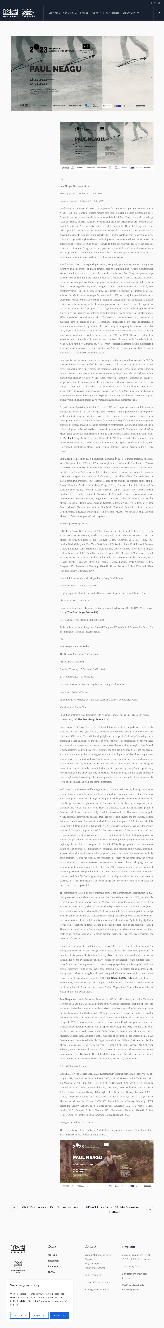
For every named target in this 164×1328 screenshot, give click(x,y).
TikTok (51, 1272)
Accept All (59, 1315)
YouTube (52, 1254)
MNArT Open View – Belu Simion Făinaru (49, 1207)
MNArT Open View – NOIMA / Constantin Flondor (114, 1210)
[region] (39, 1301)
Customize (20, 1315)
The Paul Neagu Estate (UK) (82, 612)
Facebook (53, 1266)
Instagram (53, 1260)
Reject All (39, 1315)
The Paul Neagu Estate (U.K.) (93, 719)
